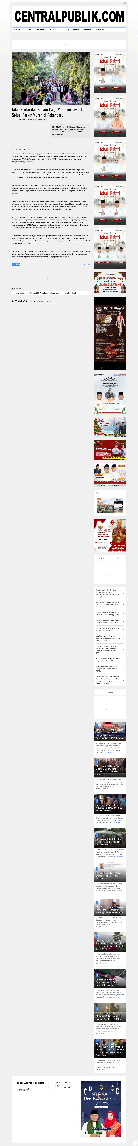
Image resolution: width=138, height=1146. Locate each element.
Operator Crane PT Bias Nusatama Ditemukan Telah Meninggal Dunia (109, 808)
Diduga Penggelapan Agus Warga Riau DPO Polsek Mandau (108, 876)
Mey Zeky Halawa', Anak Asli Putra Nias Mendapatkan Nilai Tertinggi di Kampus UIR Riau (110, 910)
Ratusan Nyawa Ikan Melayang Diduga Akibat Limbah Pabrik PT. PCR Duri (109, 1016)
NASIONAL (28, 30)
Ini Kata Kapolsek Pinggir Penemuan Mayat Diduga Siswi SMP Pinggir (108, 982)
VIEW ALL (86, 264)
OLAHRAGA (54, 30)
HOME (17, 30)
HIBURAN (87, 30)
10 (97, 1039)
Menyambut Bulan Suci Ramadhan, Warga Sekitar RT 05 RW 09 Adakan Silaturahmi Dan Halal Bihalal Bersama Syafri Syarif (110, 1050)
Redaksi (67, 1082)
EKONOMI (40, 30)
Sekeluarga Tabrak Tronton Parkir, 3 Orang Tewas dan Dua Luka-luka (108, 842)
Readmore (108, 752)
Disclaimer (58, 1086)
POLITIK (66, 30)
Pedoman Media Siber (67, 1086)
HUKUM (76, 30)
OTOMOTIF (100, 30)
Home (58, 1082)
